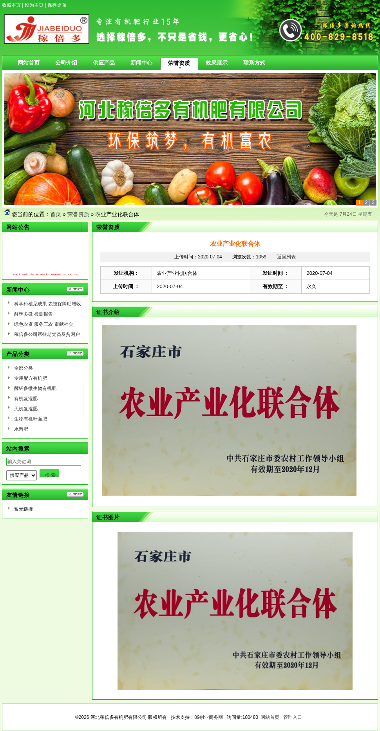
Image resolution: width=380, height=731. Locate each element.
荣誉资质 (78, 214)
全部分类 (23, 368)
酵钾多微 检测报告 (33, 314)
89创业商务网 (208, 717)
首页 (55, 214)
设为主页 (34, 5)
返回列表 (286, 257)
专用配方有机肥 (30, 378)
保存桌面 (56, 5)
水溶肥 (21, 429)
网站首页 (270, 717)
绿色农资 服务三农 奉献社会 (43, 324)
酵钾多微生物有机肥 (35, 388)
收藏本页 (11, 5)
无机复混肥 (26, 409)
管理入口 (292, 717)
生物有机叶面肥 (30, 419)
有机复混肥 (26, 398)
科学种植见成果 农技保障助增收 (47, 304)
